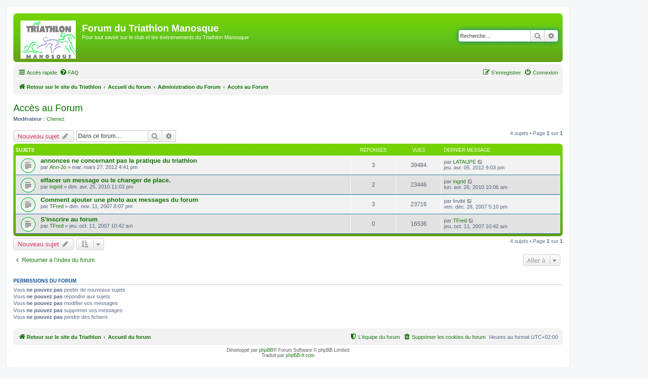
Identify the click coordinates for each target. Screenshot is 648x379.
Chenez (56, 119)
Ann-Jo (58, 167)
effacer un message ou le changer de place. (106, 180)
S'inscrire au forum (69, 219)
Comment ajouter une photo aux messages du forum (119, 199)
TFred (56, 206)
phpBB (266, 350)
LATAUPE (464, 162)
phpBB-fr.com (300, 355)
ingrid (56, 187)
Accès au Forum (48, 108)
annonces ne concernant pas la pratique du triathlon (119, 160)
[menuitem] (69, 72)
